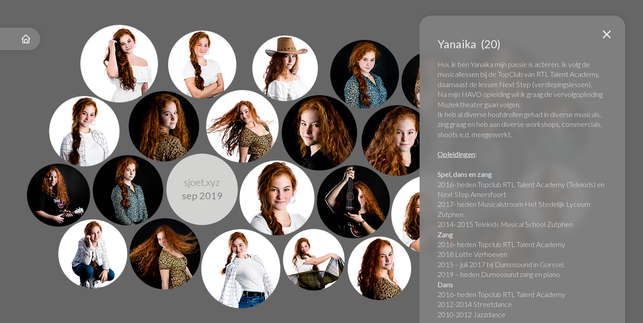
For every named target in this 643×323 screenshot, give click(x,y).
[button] (607, 34)
